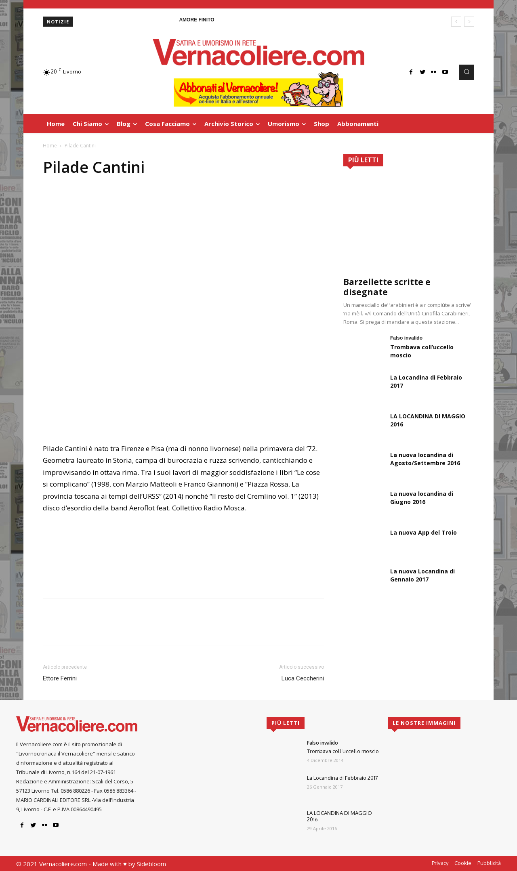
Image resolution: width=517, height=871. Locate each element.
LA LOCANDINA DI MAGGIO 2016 (339, 816)
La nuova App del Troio (423, 532)
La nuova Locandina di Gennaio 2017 (422, 575)
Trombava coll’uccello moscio (343, 751)
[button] (466, 72)
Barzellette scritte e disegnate (387, 287)
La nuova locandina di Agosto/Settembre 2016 (425, 459)
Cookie (462, 863)
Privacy (440, 863)
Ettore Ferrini (60, 678)
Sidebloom (151, 864)
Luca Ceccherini (303, 678)
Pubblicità (489, 863)
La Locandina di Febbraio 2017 (342, 777)
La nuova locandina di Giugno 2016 (421, 498)
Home (50, 145)
